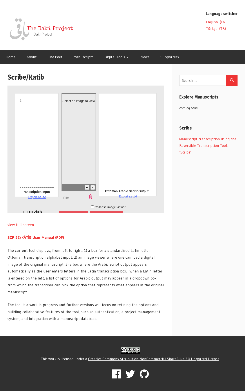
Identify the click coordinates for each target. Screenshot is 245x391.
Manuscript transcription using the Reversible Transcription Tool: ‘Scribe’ (207, 145)
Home (10, 57)
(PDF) (59, 237)
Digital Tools (115, 57)
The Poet (55, 57)
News (145, 57)
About (32, 57)
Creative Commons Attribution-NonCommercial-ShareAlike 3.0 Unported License (153, 358)
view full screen (20, 224)
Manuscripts (83, 57)
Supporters (169, 57)
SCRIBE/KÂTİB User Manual (31, 237)
